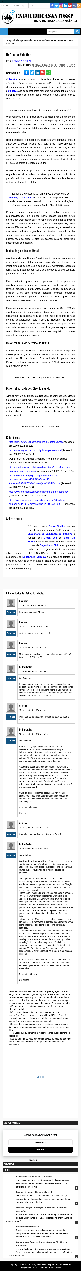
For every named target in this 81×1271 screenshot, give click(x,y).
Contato (4, 5)
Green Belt (50, 537)
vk (74, 5)
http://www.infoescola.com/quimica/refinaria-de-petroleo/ (38, 491)
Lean (66, 537)
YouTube (70, 5)
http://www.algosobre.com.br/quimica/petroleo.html (35, 450)
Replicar (11, 612)
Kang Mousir (55, 1268)
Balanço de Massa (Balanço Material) (34, 1192)
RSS (79, 5)
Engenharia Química (34, 557)
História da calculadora (27, 1226)
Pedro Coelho (21, 61)
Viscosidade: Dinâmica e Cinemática (34, 1176)
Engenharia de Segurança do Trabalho (50, 534)
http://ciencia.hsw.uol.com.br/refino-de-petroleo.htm (36, 442)
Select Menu (4, 31)
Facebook (52, 5)
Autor (32, 5)
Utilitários (15, 5)
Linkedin (65, 5)
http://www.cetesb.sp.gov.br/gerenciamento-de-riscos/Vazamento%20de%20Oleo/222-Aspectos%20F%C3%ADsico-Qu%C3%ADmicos (34, 479)
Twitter (56, 5)
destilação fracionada (21, 197)
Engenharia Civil (49, 545)
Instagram (61, 5)
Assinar (40, 1149)
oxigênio (13, 91)
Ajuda (24, 5)
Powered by (40, 1159)
